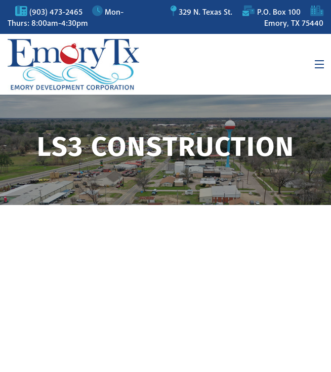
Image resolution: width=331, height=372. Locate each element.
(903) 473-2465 (55, 12)
